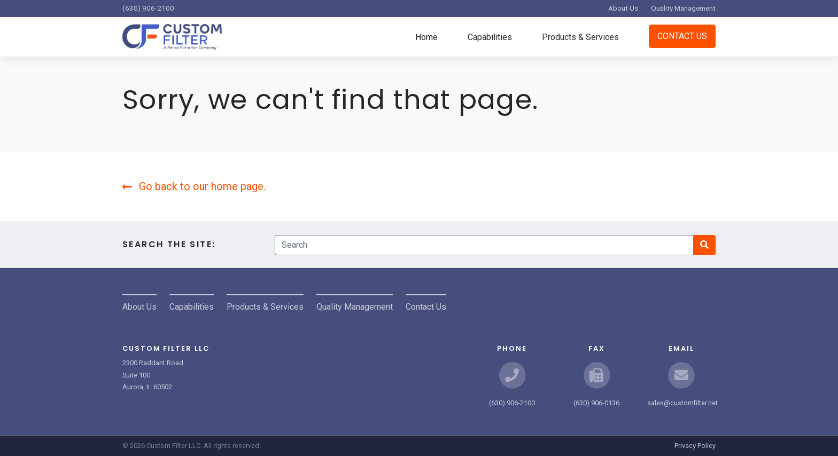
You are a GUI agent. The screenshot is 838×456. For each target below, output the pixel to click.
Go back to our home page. (194, 186)
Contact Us (682, 36)
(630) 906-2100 (148, 8)
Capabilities (490, 37)
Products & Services (580, 37)
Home (426, 37)
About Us (623, 8)
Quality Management (683, 8)
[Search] (484, 245)
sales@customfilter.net (682, 403)
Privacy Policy (695, 446)
